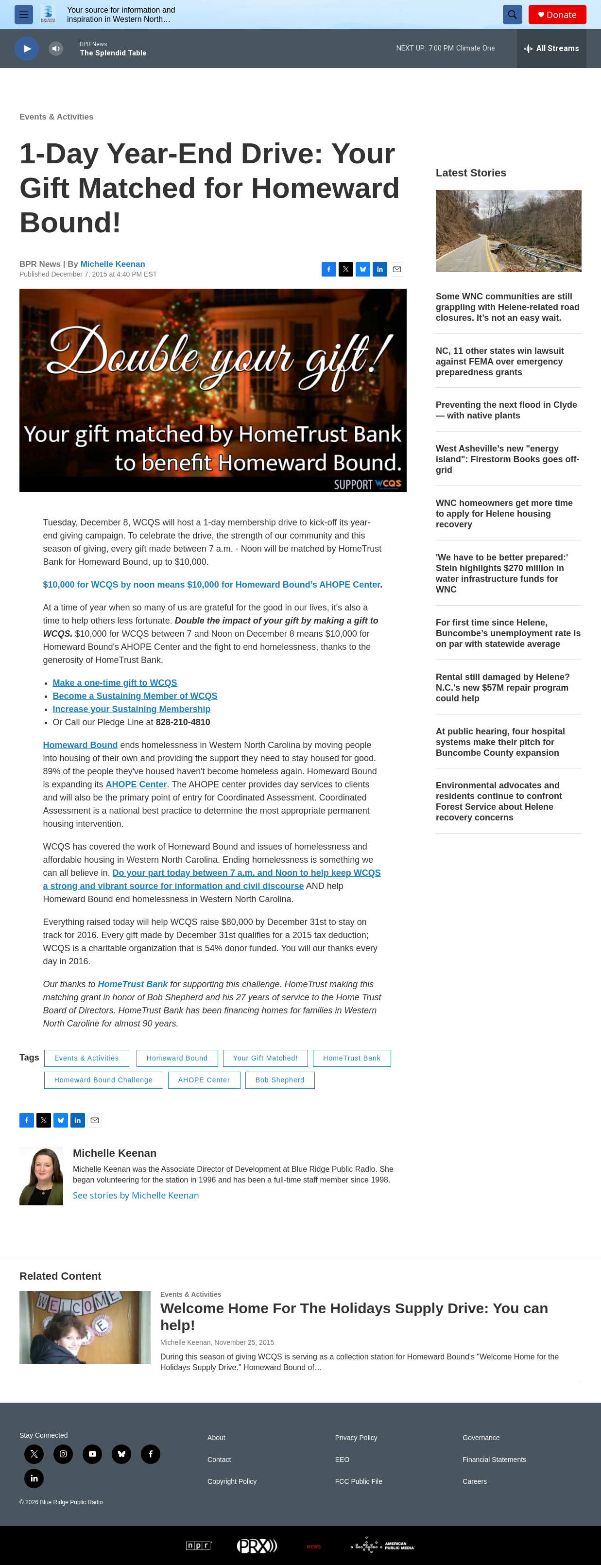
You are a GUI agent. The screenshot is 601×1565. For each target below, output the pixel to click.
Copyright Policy (232, 1481)
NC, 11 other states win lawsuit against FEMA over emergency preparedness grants (500, 361)
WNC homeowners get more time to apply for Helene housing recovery (504, 513)
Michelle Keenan (113, 264)
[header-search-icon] (512, 14)
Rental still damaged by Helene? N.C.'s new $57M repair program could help (503, 687)
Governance (481, 1438)
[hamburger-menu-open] (24, 14)
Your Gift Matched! (265, 1058)
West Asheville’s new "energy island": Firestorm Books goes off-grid (508, 459)
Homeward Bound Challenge (103, 1080)
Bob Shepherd (280, 1080)
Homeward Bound (177, 1058)
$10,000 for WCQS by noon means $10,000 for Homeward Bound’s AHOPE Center (211, 585)
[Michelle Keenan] (41, 1176)
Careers (475, 1481)
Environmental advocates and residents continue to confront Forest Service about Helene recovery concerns (499, 801)
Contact (219, 1459)
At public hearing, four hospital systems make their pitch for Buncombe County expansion (500, 742)
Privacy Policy (356, 1438)
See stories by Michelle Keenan (136, 1195)
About (216, 1438)
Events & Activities (56, 117)
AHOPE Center (204, 1080)
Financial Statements (494, 1459)
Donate (562, 15)
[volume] (56, 49)
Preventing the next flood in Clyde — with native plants (506, 410)
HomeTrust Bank (352, 1058)
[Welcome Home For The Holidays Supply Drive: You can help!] (85, 1327)
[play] (26, 48)
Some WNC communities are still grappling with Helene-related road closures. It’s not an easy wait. (508, 307)
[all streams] (551, 48)
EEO (342, 1459)
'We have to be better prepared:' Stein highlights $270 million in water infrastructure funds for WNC (502, 573)
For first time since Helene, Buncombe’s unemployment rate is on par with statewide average (508, 633)
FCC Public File (358, 1481)
